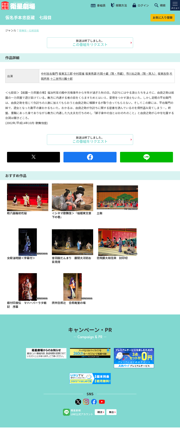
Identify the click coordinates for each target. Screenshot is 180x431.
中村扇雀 (79, 73)
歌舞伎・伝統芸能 (29, 30)
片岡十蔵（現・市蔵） (111, 73)
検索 (160, 5)
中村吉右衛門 (49, 73)
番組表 (98, 5)
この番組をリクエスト (90, 42)
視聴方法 (119, 5)
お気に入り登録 (162, 17)
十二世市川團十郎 (61, 78)
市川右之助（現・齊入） (141, 73)
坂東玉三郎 (66, 73)
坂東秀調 (91, 73)
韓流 (99, 412)
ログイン (141, 5)
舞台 (111, 412)
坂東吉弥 (163, 73)
